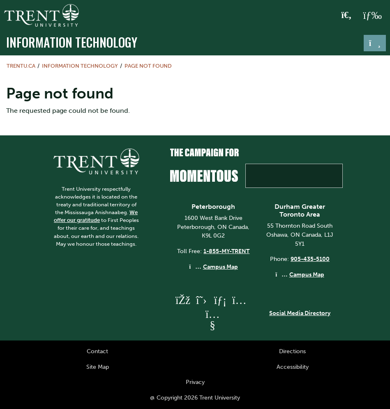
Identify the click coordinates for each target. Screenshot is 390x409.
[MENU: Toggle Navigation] (372, 15)
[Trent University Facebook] (182, 300)
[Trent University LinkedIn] (220, 300)
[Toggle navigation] (375, 43)
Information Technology (71, 42)
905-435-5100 (310, 259)
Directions (292, 351)
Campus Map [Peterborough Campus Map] (220, 266)
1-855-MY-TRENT (226, 251)
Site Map (97, 366)
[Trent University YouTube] (212, 325)
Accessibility (293, 366)
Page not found (148, 66)
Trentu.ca (21, 66)
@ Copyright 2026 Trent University (195, 397)
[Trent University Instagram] (239, 300)
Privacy (195, 382)
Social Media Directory (299, 313)
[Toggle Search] (346, 15)
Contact (97, 351)
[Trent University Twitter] (201, 300)
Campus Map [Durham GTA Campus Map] (306, 274)
